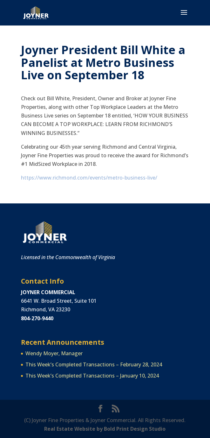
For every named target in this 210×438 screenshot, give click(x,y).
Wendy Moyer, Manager (54, 353)
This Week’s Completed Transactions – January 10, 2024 (92, 375)
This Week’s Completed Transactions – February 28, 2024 (93, 364)
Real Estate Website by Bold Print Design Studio (105, 428)
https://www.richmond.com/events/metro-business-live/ (89, 177)
